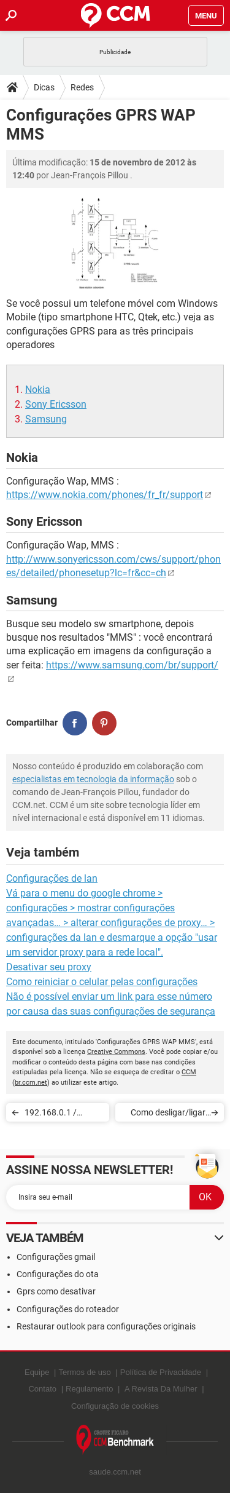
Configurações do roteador (68, 1309)
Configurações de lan (52, 878)
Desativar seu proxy (48, 967)
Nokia (37, 389)
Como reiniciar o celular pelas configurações (101, 982)
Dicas (44, 87)
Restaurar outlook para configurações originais (106, 1326)
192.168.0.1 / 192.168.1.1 (51, 1114)
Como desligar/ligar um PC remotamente (166, 1114)
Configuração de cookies (115, 1406)
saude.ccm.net (115, 1471)
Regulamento (89, 1388)
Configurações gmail (56, 1257)
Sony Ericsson (55, 404)
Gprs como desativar (56, 1291)
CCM (189, 1072)
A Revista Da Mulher (161, 1388)
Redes (82, 87)
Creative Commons (116, 1052)
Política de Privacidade (160, 1372)
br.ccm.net (31, 1083)
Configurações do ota (58, 1274)
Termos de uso (84, 1372)
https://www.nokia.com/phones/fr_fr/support (104, 495)
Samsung (46, 419)
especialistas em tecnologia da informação (93, 779)
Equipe (37, 1372)
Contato (42, 1388)
